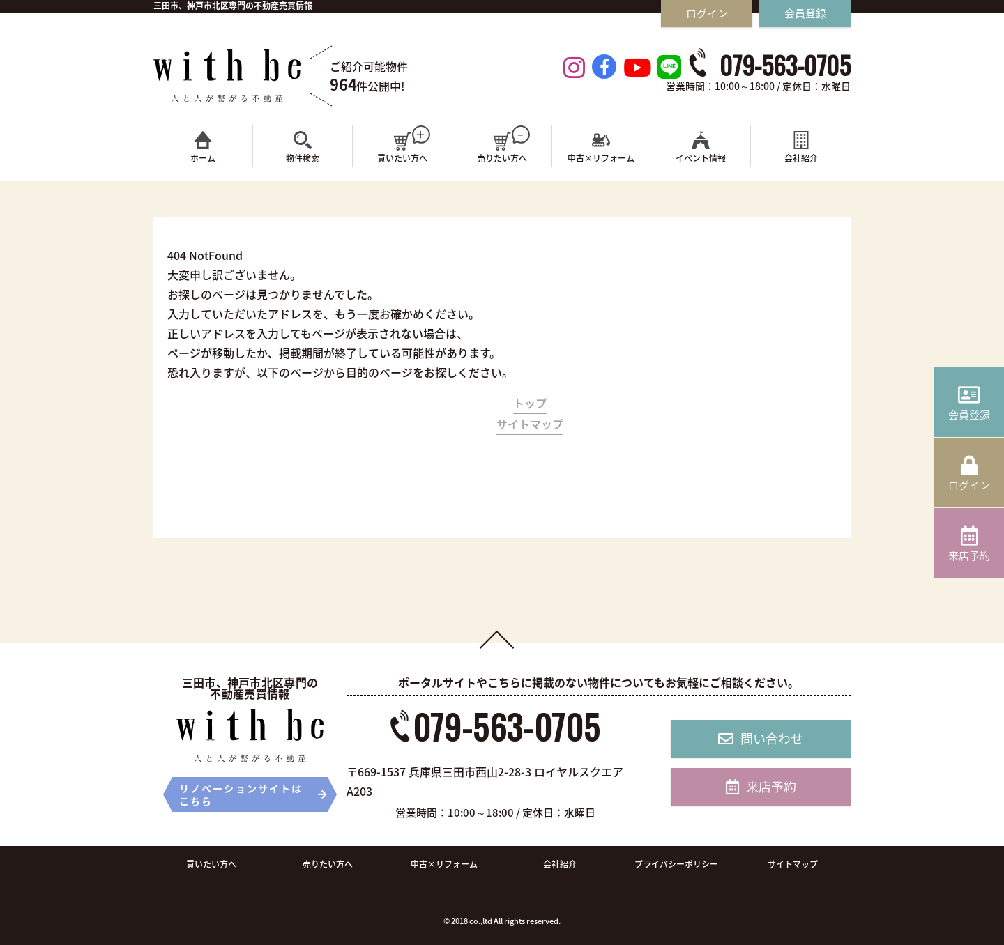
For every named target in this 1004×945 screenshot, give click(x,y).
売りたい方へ (328, 864)
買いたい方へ (211, 864)
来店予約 (761, 786)
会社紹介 (560, 864)
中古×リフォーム (444, 864)
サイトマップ (529, 423)
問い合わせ (760, 738)
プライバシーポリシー (676, 864)
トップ (530, 402)
